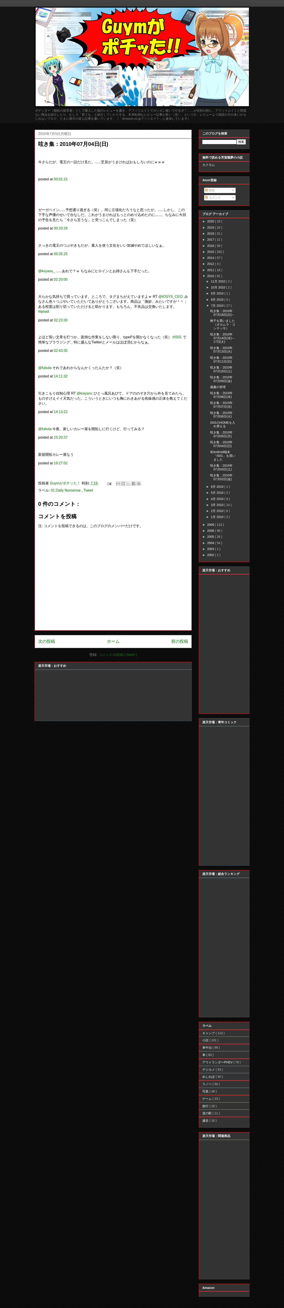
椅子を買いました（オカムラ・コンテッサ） (222, 324)
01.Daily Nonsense (66, 490)
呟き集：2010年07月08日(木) (221, 395)
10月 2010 (218, 287)
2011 (211, 270)
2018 (211, 233)
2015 (211, 252)
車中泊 (207, 1047)
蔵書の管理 (218, 387)
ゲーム (207, 1098)
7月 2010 (217, 305)
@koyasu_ (46, 271)
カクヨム (208, 165)
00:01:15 (60, 179)
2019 (211, 227)
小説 (205, 1040)
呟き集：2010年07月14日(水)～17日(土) (222, 338)
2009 (211, 524)
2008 (211, 530)
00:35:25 (60, 254)
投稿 (210, 190)
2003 (211, 549)
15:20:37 (60, 437)
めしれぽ (209, 1076)
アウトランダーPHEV (217, 1062)
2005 (211, 536)
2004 (211, 543)
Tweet (88, 490)
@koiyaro (84, 393)
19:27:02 (60, 463)
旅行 (205, 1106)
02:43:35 (60, 351)
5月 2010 (217, 492)
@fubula (44, 368)
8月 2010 (217, 299)
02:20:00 (60, 279)
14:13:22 (60, 412)
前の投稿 (179, 641)
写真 (205, 1091)
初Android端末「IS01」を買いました (222, 455)
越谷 (205, 1120)
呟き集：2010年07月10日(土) (221, 369)
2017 (211, 239)
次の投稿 (46, 641)
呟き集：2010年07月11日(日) (221, 359)
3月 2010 (217, 505)
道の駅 (207, 1113)
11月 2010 (218, 281)
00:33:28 (60, 228)
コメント (213, 197)
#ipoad (43, 311)
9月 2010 (217, 293)
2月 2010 (217, 511)
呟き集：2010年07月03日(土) (221, 467)
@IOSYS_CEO (170, 296)
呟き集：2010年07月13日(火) (221, 349)
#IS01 (177, 337)
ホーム (113, 641)
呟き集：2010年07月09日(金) (221, 379)
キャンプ (209, 1033)
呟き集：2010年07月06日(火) (221, 414)
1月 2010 (217, 517)
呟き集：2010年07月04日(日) (221, 444)
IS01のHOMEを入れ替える (222, 424)
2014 (211, 258)
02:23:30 (60, 320)
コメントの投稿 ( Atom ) (118, 655)
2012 (211, 264)
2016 (211, 246)
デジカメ (209, 1069)
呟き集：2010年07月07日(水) (221, 404)
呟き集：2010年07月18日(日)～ (222, 312)
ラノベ (207, 1084)
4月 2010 (217, 499)
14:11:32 (60, 376)
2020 (211, 221)
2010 (211, 276)
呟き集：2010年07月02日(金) (221, 477)
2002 (211, 555)
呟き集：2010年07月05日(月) (221, 434)
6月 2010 (217, 486)
